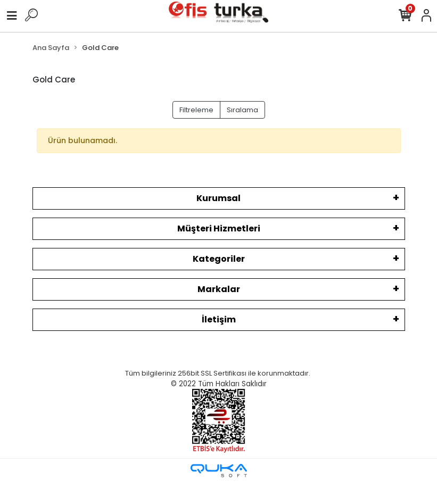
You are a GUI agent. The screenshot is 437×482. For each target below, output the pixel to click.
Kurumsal (218, 198)
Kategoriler (219, 259)
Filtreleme (196, 110)
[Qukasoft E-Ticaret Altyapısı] (219, 470)
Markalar (218, 289)
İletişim (219, 319)
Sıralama (242, 110)
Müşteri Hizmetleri (218, 228)
